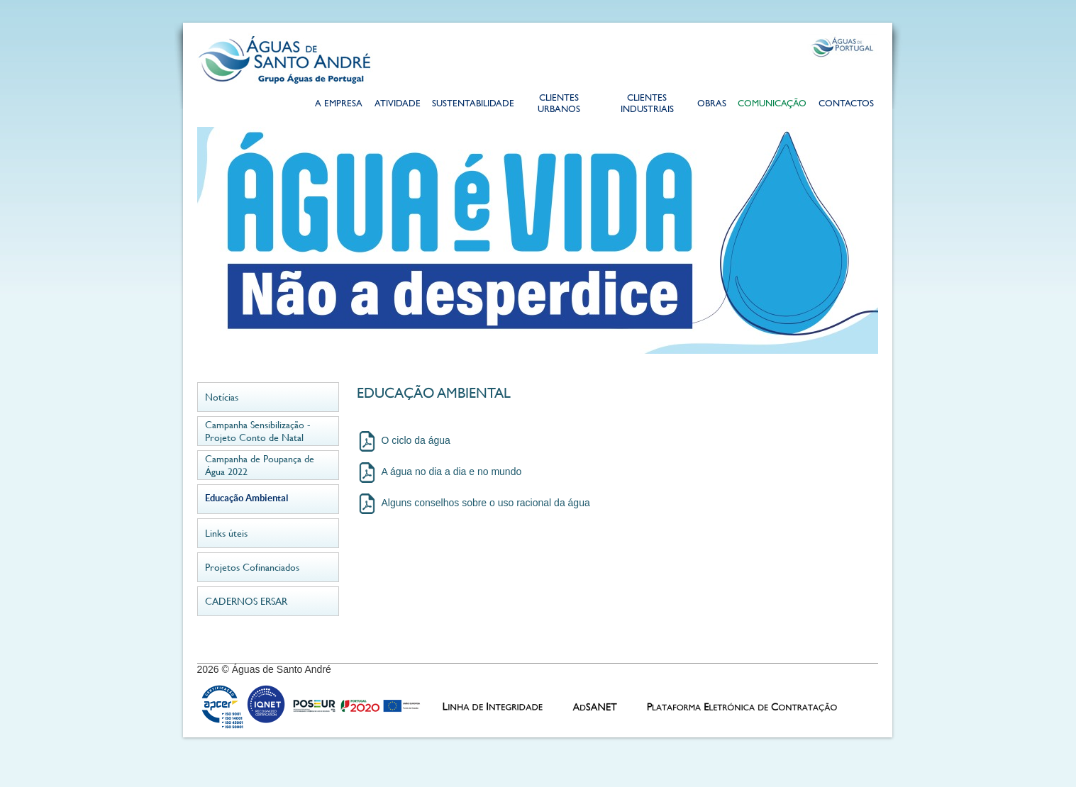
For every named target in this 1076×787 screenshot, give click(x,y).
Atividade (398, 104)
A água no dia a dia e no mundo (452, 471)
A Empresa (338, 104)
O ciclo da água (416, 440)
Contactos (846, 104)
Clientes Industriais (647, 104)
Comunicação (772, 104)
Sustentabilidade (472, 104)
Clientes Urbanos (559, 104)
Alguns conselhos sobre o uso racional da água (486, 502)
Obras (711, 104)
